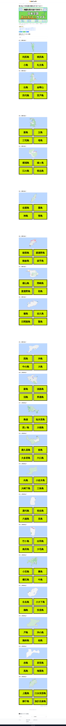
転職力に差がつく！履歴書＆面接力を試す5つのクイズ (27, 28)
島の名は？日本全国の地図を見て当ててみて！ (35, 3)
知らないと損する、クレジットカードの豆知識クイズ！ (27, 27)
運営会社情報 (28, 719)
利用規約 (27, 721)
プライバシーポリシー (29, 722)
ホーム (20, 719)
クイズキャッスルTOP (21, 3)
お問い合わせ (35, 719)
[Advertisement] (33, 107)
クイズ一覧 (27, 3)
